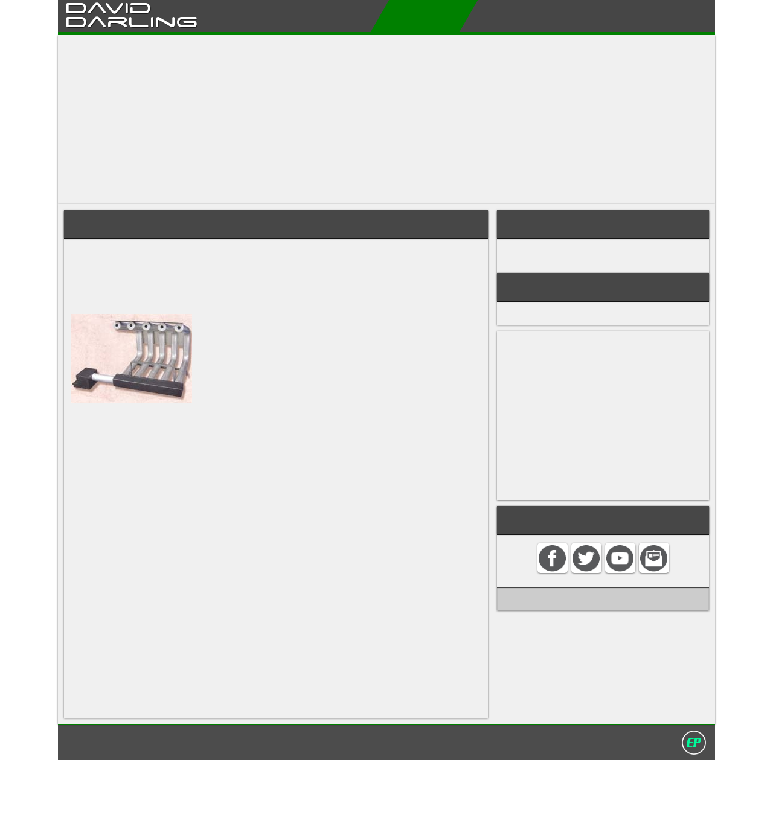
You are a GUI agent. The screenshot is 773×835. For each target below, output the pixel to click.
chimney (88, 287)
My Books (489, 16)
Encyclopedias (410, 16)
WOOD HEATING (541, 254)
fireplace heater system (231, 253)
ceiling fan (335, 767)
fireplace (88, 264)
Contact (622, 16)
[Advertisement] (386, 119)
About (340, 16)
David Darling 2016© (475, 816)
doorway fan (97, 721)
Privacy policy (392, 816)
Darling (131, 20)
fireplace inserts (104, 486)
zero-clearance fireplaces (324, 486)
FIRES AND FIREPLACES (553, 267)
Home (292, 16)
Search (677, 16)
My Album (558, 16)
